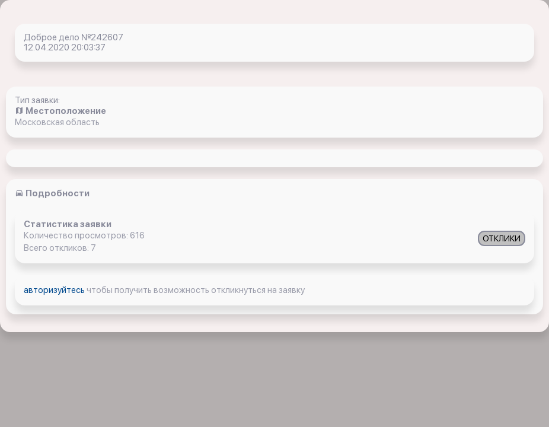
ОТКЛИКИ (502, 238)
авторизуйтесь (55, 290)
